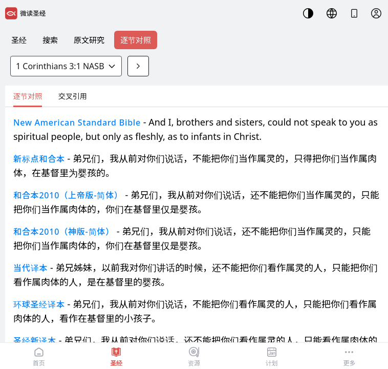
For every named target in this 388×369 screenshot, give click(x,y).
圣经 (19, 40)
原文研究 (89, 40)
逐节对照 (135, 40)
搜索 (50, 40)
